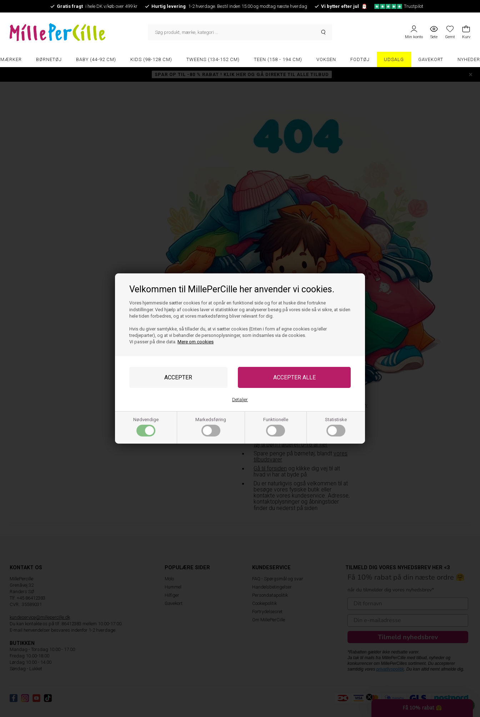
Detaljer (240, 399)
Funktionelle (275, 426)
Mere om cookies (196, 341)
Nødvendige (146, 426)
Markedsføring (210, 426)
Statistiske (336, 426)
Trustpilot (398, 6)
